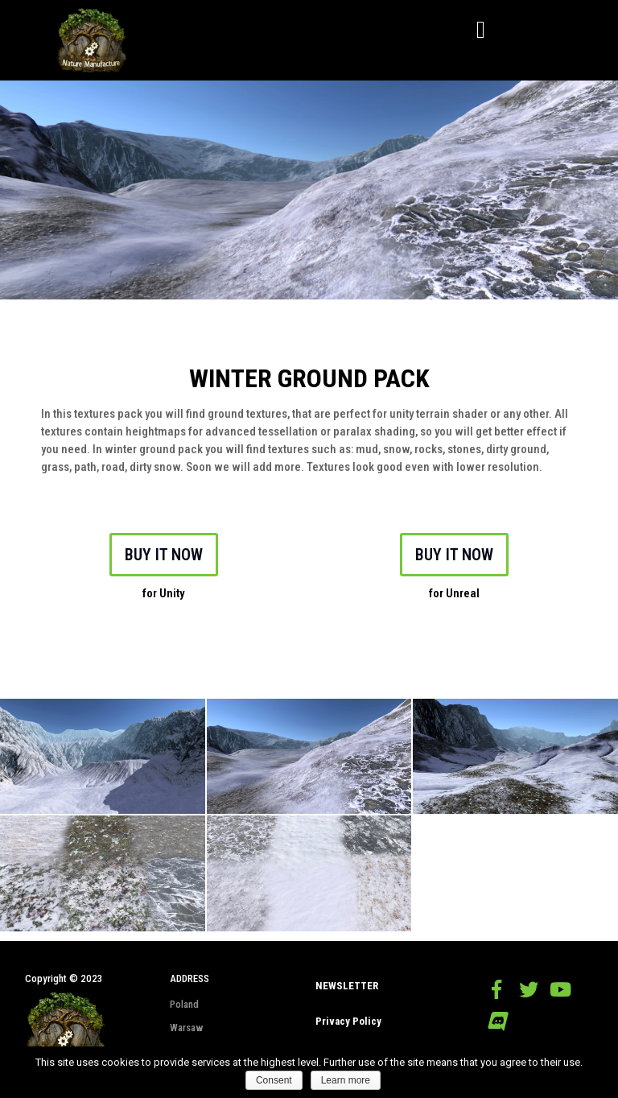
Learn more (345, 1080)
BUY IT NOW (164, 554)
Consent (274, 1080)
